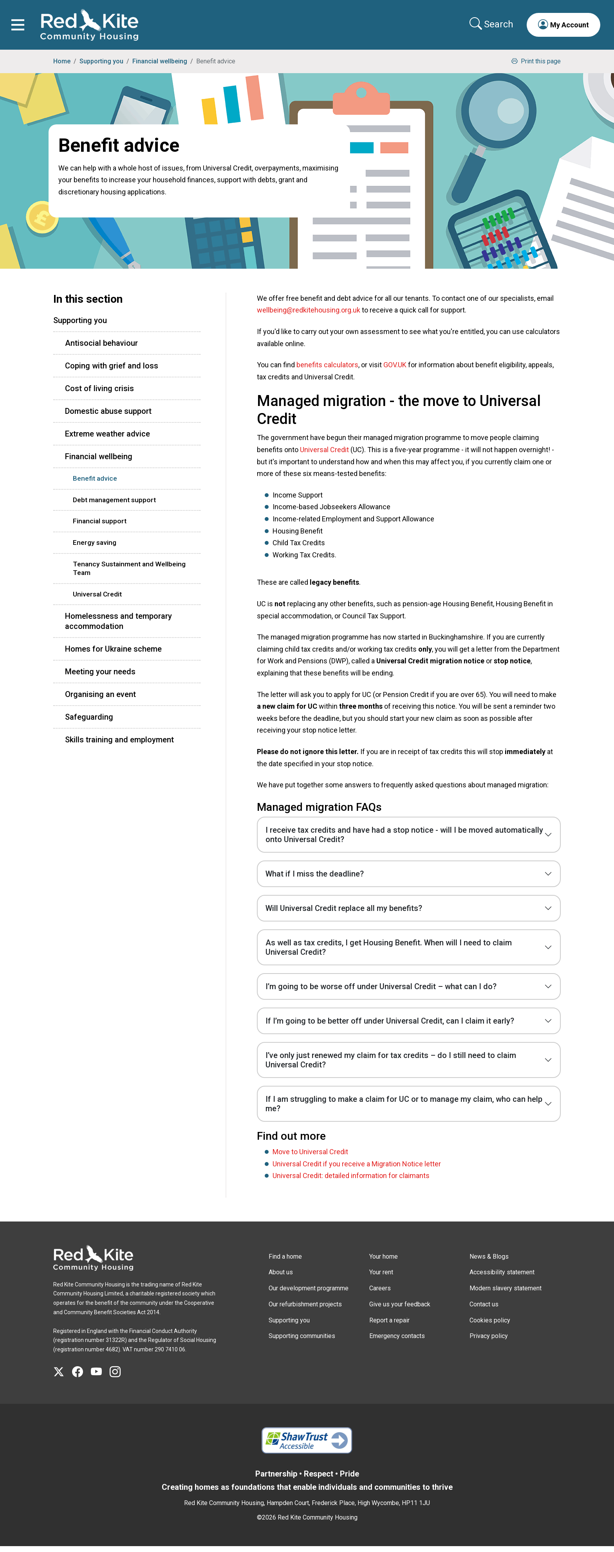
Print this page (536, 66)
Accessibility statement (502, 1277)
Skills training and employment (119, 745)
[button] (561, 27)
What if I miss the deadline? (314, 879)
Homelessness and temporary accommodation (118, 626)
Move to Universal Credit (310, 1157)
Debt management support (114, 505)
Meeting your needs (100, 677)
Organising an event (100, 699)
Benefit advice (95, 484)
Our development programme (309, 1293)
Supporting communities (302, 1341)
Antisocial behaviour (101, 348)
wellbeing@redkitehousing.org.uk (308, 315)
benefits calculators (327, 370)
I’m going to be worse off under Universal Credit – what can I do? (381, 992)
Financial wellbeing (159, 66)
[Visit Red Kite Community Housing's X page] (62, 1377)
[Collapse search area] (489, 27)
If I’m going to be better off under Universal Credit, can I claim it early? (389, 1026)
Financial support (99, 527)
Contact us (484, 1309)
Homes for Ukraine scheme (113, 654)
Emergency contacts (397, 1341)
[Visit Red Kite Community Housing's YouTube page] (100, 1377)
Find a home (285, 1262)
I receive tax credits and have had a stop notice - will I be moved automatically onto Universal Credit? (404, 840)
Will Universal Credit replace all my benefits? (343, 913)
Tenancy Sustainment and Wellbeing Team (129, 574)
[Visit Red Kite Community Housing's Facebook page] (81, 1377)
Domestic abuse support (108, 416)
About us (281, 1277)
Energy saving (94, 548)
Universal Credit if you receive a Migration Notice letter (357, 1169)
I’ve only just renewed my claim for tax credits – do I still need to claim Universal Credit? (390, 1065)
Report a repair (389, 1325)
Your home (383, 1262)
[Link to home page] (92, 27)
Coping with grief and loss (111, 371)
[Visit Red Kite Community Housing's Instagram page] (119, 1377)
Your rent (381, 1277)
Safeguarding (89, 722)
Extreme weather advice (107, 439)
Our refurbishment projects (305, 1309)
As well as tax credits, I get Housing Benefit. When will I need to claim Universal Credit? (388, 952)
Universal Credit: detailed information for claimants (351, 1181)
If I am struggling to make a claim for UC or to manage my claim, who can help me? (403, 1109)
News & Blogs (489, 1262)
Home (61, 66)
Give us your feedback (399, 1309)
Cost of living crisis (99, 394)
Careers (380, 1293)
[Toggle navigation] (20, 27)
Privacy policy (489, 1341)
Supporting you (101, 66)
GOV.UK (394, 370)
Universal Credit (324, 455)
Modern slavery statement (506, 1293)
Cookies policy (490, 1325)
